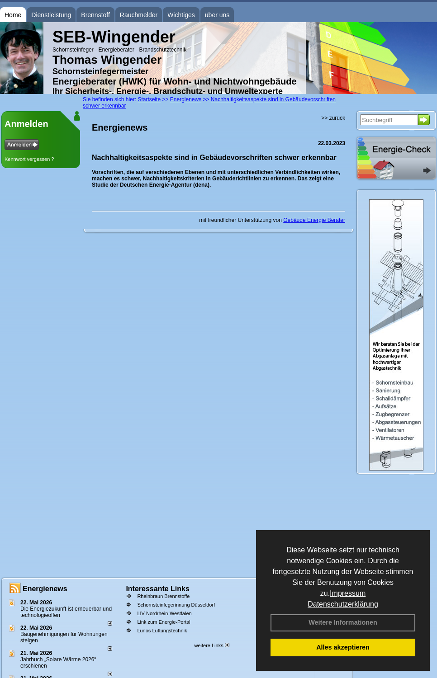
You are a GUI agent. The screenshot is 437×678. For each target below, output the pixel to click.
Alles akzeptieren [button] (343, 647)
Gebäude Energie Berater (314, 220)
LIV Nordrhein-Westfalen (164, 613)
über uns (217, 15)
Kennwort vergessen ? (29, 159)
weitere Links (211, 645)
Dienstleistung (51, 15)
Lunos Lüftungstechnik (162, 630)
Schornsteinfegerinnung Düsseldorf (176, 604)
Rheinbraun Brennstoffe (163, 596)
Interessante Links (158, 589)
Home (13, 15)
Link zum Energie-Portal (163, 622)
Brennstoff (95, 15)
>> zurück (333, 118)
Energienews (45, 589)
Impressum (348, 593)
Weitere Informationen (343, 622)
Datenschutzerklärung (343, 604)
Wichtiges (181, 15)
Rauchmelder (138, 15)
